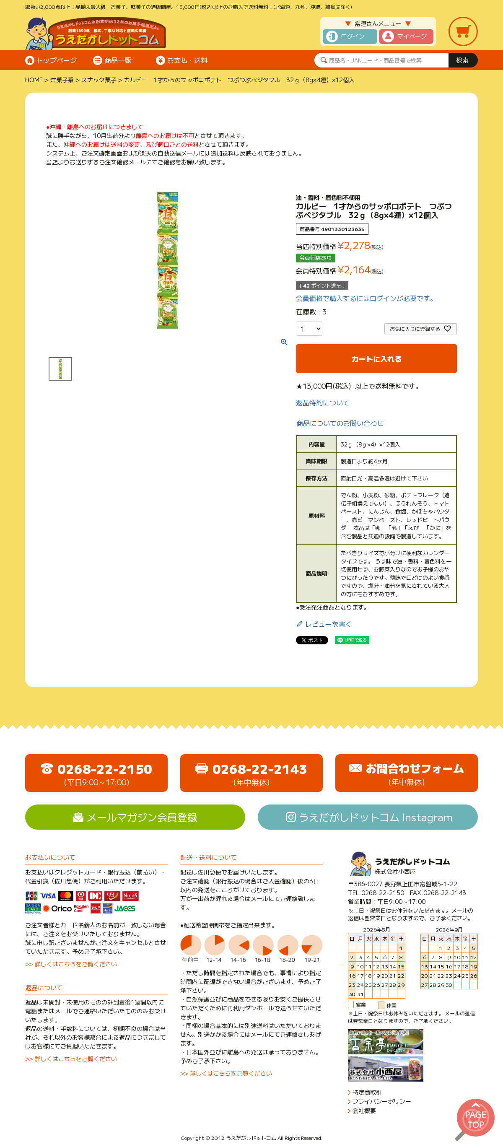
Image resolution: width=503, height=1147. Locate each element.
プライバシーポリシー (382, 1101)
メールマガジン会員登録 (142, 817)
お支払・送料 (187, 60)
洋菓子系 (62, 79)
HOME (34, 79)
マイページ (412, 36)
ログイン (353, 36)
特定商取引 (367, 1092)
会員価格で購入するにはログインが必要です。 (366, 298)
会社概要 (364, 1111)
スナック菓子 (99, 79)
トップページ (56, 60)
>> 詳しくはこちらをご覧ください (71, 964)
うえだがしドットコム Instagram (376, 817)
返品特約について (323, 402)
